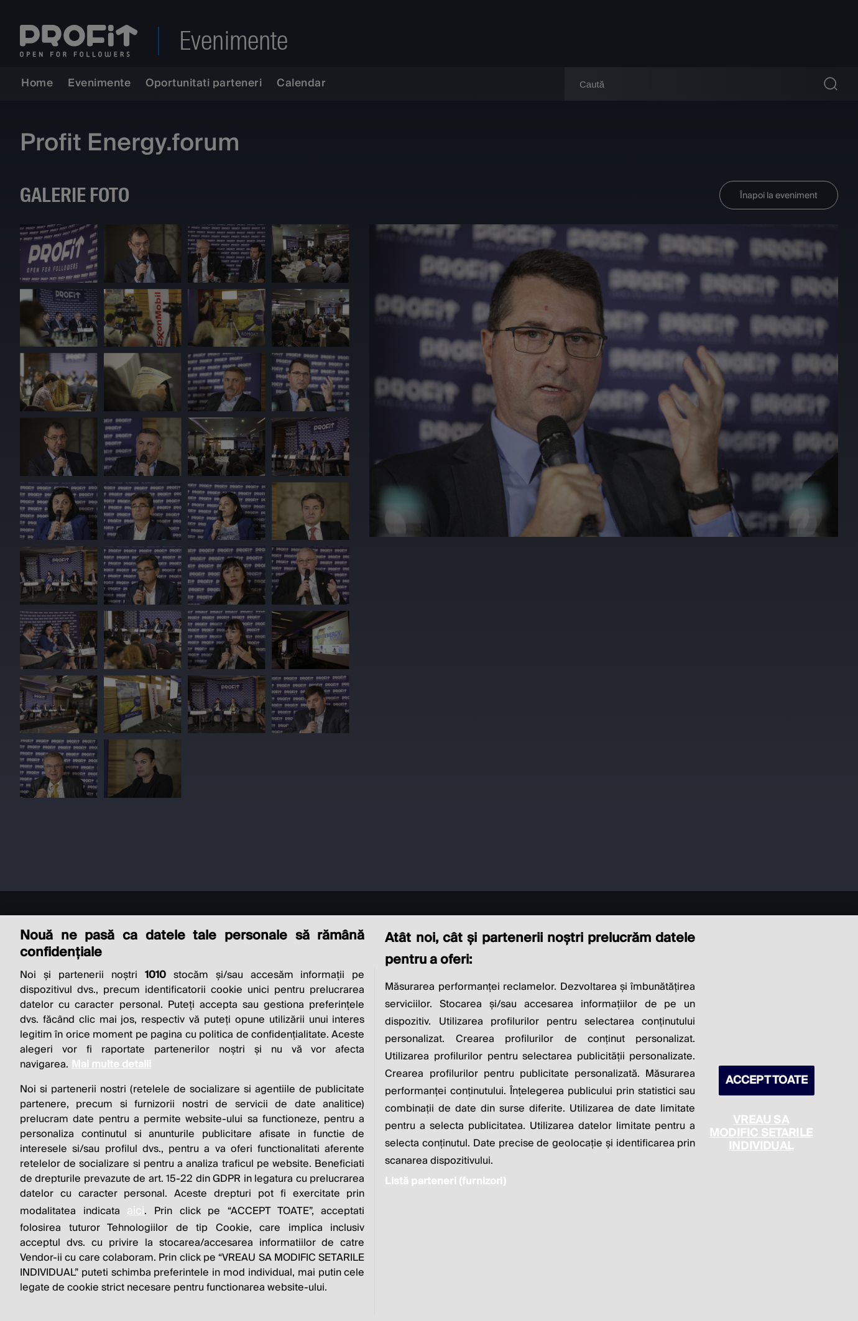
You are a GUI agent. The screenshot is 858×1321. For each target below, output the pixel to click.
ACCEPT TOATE (767, 1080)
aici (135, 1210)
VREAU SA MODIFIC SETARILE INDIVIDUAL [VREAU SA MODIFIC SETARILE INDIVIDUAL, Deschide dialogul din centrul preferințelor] (761, 1133)
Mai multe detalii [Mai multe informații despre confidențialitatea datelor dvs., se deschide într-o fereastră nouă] (111, 1064)
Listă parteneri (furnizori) (445, 1181)
